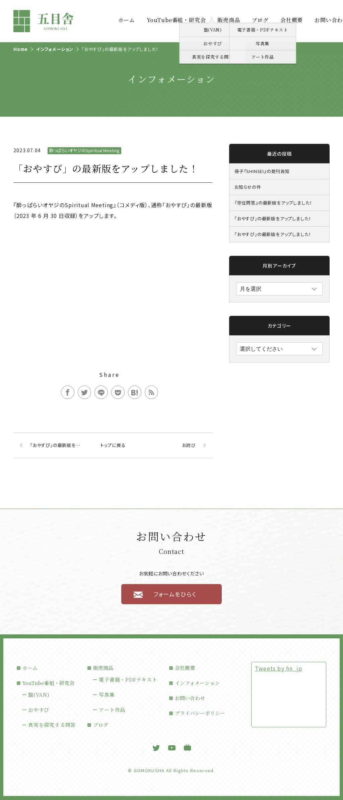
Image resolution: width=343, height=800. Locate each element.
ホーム (126, 20)
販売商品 (228, 20)
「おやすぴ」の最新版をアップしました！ (272, 218)
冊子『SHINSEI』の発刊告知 (262, 171)
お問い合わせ (190, 697)
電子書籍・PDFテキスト (128, 679)
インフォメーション (197, 682)
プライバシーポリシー (200, 713)
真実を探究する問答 (52, 724)
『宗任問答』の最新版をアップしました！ (273, 202)
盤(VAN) (39, 694)
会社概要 (291, 20)
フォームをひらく (174, 594)
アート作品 (112, 709)
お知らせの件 (247, 187)
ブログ (260, 20)
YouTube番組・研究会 (176, 20)
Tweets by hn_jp (278, 668)
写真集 (107, 694)
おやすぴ (38, 709)
